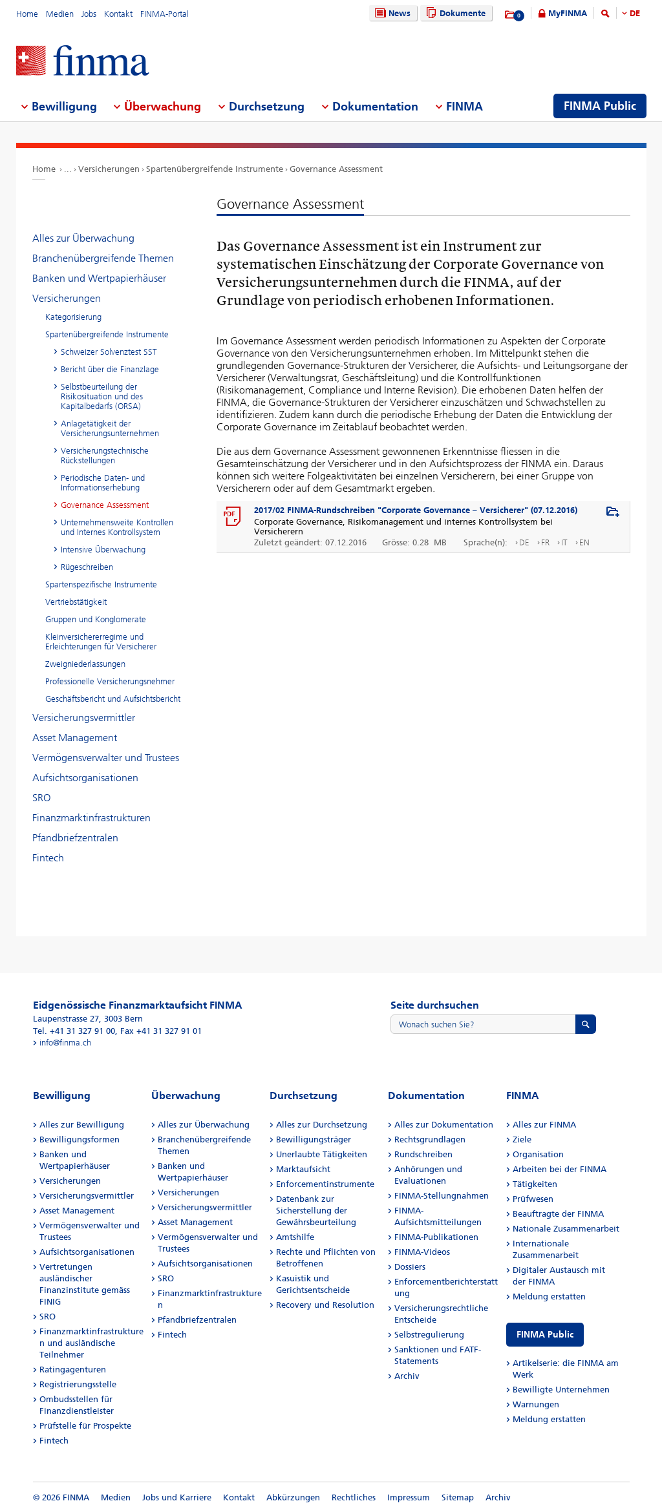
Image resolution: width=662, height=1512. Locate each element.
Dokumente (454, 13)
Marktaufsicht (303, 1169)
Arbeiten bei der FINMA (559, 1169)
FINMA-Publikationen (436, 1237)
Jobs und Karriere (176, 1497)
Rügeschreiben (87, 567)
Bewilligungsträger (313, 1139)
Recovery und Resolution (325, 1305)
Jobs (88, 14)
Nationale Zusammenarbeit (566, 1229)
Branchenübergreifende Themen (103, 258)
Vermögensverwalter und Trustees (105, 757)
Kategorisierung (73, 317)
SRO (41, 798)
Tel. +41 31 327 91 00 (74, 1031)
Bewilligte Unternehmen (561, 1389)
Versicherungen (109, 169)
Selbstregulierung (429, 1334)
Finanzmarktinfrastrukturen (91, 818)
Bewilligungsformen (79, 1139)
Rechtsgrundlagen (429, 1139)
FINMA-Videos (422, 1252)
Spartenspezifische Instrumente (101, 584)
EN (584, 542)
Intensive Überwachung (103, 549)
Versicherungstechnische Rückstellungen (105, 455)
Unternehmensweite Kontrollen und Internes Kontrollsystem (117, 527)
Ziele (522, 1139)
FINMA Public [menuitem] (600, 106)
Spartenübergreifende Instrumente (214, 169)
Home (27, 14)
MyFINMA (567, 13)
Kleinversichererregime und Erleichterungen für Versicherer (100, 641)
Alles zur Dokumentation (443, 1124)
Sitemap (458, 1497)
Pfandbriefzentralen (75, 838)
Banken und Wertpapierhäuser (99, 278)
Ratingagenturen (72, 1369)
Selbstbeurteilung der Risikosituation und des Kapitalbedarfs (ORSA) (102, 396)
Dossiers (409, 1267)
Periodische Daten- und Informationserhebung (103, 482)
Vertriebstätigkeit (76, 602)
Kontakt (118, 14)
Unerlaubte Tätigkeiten (321, 1154)
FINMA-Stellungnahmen (441, 1196)
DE (635, 13)
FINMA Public (545, 1334)
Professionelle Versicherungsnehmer (110, 681)
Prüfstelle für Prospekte (85, 1426)
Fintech (48, 858)
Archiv (407, 1376)
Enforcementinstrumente (325, 1184)
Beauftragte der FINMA (558, 1214)
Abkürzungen (293, 1497)
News (391, 13)
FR (545, 542)
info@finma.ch (65, 1042)
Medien (60, 14)
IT (564, 542)
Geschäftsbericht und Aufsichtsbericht (112, 699)
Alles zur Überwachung (83, 238)
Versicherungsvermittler (83, 717)
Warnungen (536, 1404)
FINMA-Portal (164, 14)
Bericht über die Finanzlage (110, 369)
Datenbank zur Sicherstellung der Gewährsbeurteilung (316, 1210)
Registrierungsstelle (77, 1384)
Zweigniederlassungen (85, 664)
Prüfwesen (533, 1199)
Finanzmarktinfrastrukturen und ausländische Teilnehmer (91, 1343)
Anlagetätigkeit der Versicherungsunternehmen (110, 428)
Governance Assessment (336, 169)
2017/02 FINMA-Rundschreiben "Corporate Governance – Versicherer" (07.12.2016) (415, 510)
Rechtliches (354, 1497)
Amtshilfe (295, 1237)
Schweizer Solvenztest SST (109, 352)
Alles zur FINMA (544, 1124)
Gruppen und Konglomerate (95, 619)
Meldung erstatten (549, 1296)
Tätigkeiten (535, 1184)
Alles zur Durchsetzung (321, 1124)
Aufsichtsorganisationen (85, 778)
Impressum (408, 1497)
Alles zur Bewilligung (81, 1124)
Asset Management (74, 737)
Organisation (538, 1154)
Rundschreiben (423, 1154)
